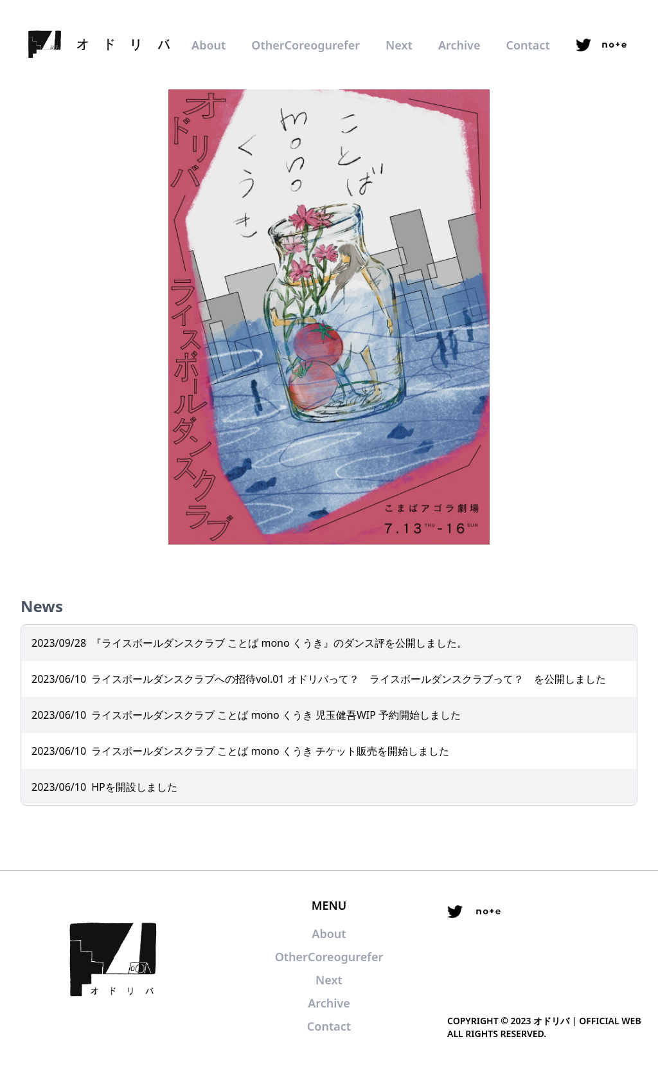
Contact (527, 45)
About (208, 45)
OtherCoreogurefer (305, 45)
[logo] (96, 45)
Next (399, 45)
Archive (459, 45)
